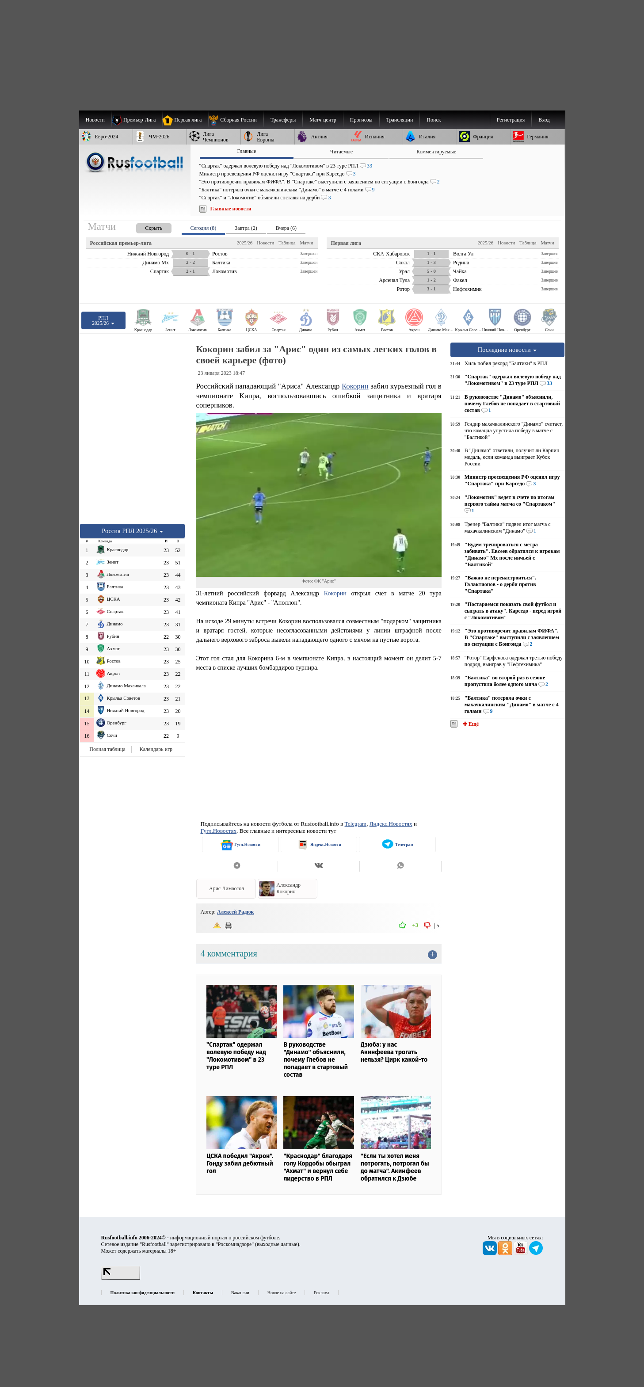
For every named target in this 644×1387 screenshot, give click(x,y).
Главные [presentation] (246, 151)
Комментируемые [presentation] (436, 152)
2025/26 (244, 242)
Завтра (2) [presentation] (246, 228)
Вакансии (240, 1292)
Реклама (321, 1292)
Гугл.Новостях (218, 830)
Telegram (356, 823)
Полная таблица (107, 749)
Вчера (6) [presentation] (286, 228)
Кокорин (355, 386)
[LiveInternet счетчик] (120, 1278)
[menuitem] (235, 120)
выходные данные (277, 1244)
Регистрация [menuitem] (511, 120)
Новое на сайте (281, 1292)
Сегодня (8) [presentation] (204, 228)
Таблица (286, 242)
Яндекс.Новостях (391, 823)
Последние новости (507, 349)
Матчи (306, 242)
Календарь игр (156, 749)
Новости (265, 242)
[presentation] (144, 226)
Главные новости (231, 209)
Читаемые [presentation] (341, 152)
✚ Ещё (470, 724)
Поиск (434, 120)
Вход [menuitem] (543, 120)
